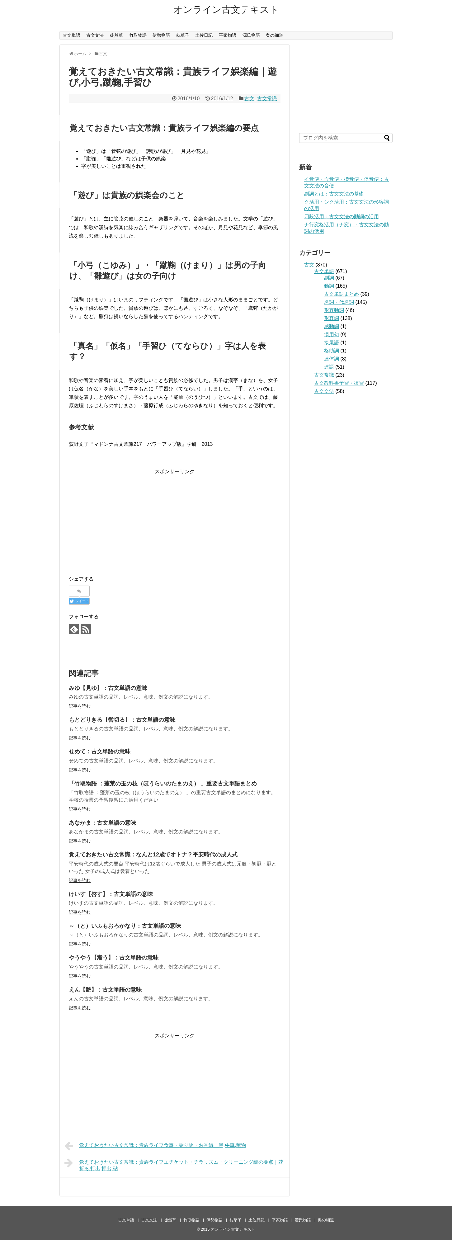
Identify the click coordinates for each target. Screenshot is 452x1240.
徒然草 (116, 35)
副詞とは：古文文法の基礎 (334, 193)
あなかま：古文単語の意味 (102, 823)
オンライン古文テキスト (226, 9)
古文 (249, 98)
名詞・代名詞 (339, 302)
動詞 (329, 286)
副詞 (329, 278)
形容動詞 (334, 310)
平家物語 (227, 35)
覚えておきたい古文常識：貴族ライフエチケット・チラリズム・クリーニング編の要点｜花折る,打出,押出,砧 (173, 1164)
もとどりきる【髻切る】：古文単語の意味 (122, 720)
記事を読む (80, 706)
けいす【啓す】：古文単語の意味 (111, 894)
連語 (329, 367)
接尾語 (331, 342)
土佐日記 (204, 35)
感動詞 (331, 326)
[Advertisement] (174, 519)
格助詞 (331, 350)
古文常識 (267, 98)
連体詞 (331, 358)
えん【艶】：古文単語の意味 (105, 990)
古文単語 (71, 35)
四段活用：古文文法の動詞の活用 (341, 216)
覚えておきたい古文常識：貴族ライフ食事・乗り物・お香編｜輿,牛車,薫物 (155, 1146)
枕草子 (182, 35)
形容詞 (331, 318)
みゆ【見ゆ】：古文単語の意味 (108, 688)
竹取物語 (138, 35)
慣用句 (331, 334)
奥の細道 (274, 35)
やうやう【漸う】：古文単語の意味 (113, 958)
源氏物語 (251, 35)
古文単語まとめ (341, 294)
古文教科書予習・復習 (339, 383)
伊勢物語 (161, 35)
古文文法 (95, 35)
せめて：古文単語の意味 (99, 751)
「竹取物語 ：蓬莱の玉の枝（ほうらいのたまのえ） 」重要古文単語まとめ (163, 783)
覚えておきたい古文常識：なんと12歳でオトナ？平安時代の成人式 (153, 854)
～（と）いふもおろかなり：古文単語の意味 (125, 926)
